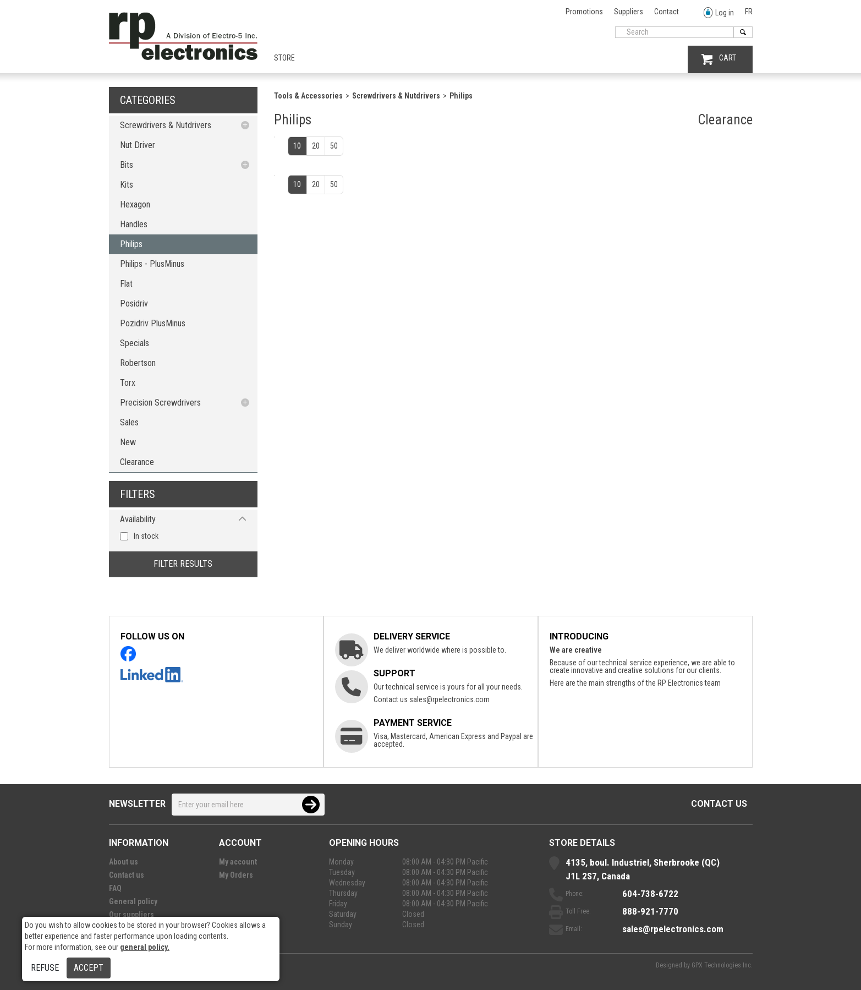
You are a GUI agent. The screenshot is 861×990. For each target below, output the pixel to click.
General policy (133, 901)
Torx (127, 383)
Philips (131, 244)
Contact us (719, 803)
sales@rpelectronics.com (449, 699)
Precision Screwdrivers (160, 402)
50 (334, 146)
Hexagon (135, 204)
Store (284, 57)
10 (297, 146)
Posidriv (134, 303)
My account (238, 861)
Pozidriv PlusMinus (152, 323)
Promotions (584, 11)
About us (123, 861)
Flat (126, 283)
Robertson (138, 363)
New (128, 442)
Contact (666, 11)
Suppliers (628, 11)
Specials (134, 343)
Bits (126, 165)
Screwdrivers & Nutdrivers (165, 125)
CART (718, 59)
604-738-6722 (650, 893)
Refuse (45, 967)
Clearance (137, 462)
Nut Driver (137, 145)
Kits (126, 184)
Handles (133, 224)
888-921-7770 (650, 911)
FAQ (115, 888)
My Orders (236, 875)
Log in (719, 13)
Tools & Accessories (308, 95)
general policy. (144, 947)
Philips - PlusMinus (152, 264)
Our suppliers (131, 914)
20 (316, 146)
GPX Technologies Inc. (722, 965)
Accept (88, 967)
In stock (146, 536)
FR (749, 11)
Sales (129, 422)
